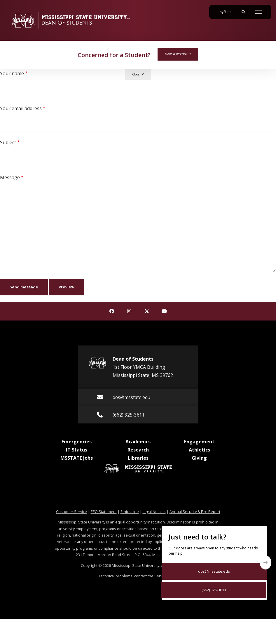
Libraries (138, 458)
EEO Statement (104, 511)
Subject (8, 142)
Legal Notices (154, 511)
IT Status (76, 450)
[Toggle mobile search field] (243, 12)
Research (138, 450)
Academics (138, 441)
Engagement (199, 441)
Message (10, 177)
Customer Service (71, 511)
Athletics (199, 450)
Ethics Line (129, 511)
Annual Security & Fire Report (195, 511)
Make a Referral (178, 54)
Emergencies (77, 441)
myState (227, 10)
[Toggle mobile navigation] (259, 12)
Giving (199, 458)
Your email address (21, 108)
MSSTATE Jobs (76, 458)
